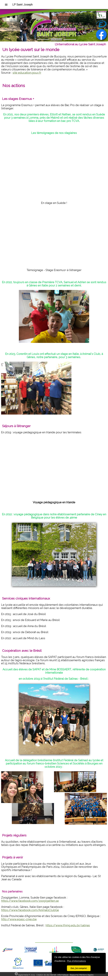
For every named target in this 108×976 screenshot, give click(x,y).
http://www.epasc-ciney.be (19, 919)
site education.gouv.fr (27, 72)
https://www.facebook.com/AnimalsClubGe (30, 910)
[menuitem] (7, 4)
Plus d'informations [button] (76, 961)
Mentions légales (86, 975)
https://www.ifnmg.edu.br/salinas (68, 925)
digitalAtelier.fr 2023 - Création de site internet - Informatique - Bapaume (48, 975)
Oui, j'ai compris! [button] (79, 968)
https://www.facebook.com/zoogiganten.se (30, 900)
